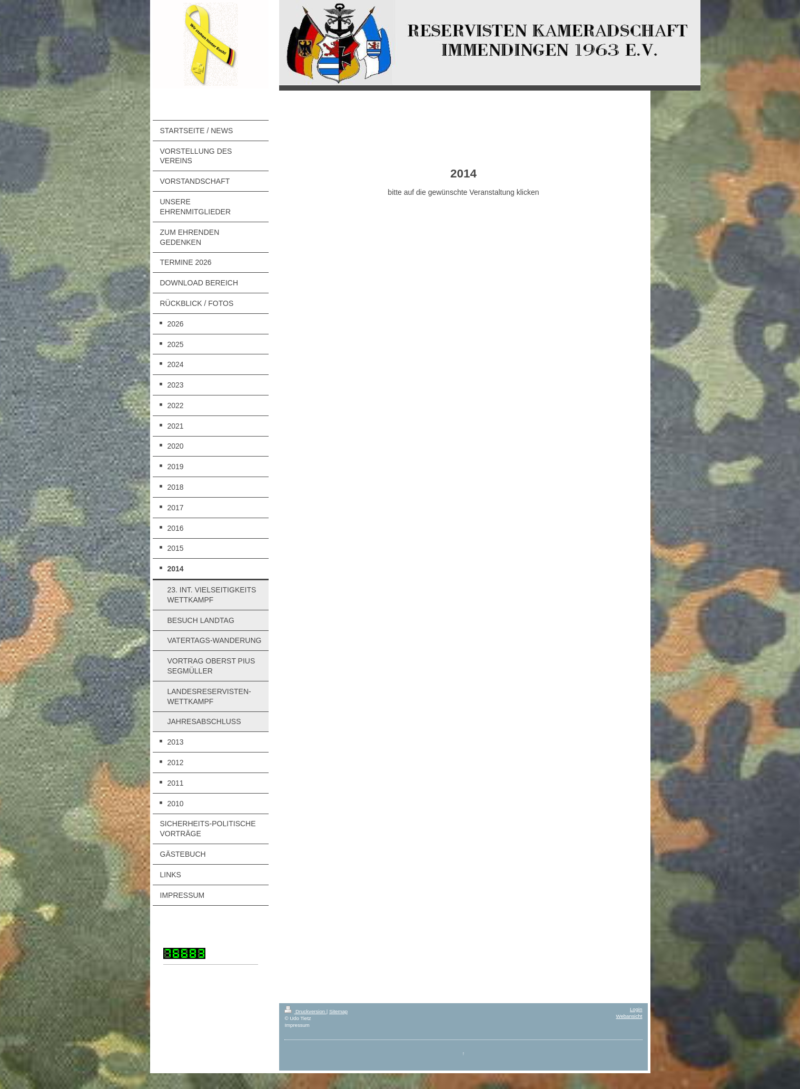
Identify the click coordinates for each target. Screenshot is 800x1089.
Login (636, 1009)
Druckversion (305, 1011)
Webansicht (629, 1016)
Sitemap (338, 1011)
